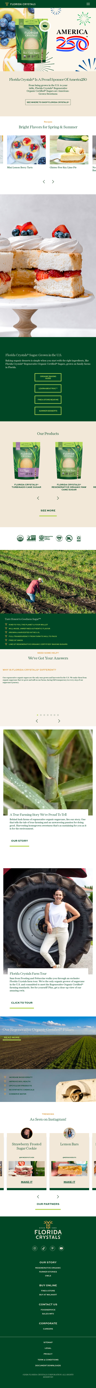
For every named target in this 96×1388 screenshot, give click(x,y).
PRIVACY (48, 1354)
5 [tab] (52, 715)
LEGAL (48, 1348)
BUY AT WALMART (48, 1294)
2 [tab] (41, 715)
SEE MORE (48, 510)
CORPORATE (48, 1323)
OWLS (48, 1276)
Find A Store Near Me (48, 399)
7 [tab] (58, 715)
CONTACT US (48, 1304)
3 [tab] (45, 715)
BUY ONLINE (48, 1285)
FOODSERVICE (48, 1310)
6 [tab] (55, 715)
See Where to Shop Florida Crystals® (48, 102)
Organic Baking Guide (48, 377)
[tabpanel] (45, 676)
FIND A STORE (48, 1291)
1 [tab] (38, 715)
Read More (12, 1037)
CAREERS (48, 1329)
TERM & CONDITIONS (48, 1359)
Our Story (48, 1262)
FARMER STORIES (48, 1272)
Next (52, 180)
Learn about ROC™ (48, 388)
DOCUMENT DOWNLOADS (48, 1365)
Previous (44, 180)
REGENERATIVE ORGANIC (48, 1268)
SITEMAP (48, 1342)
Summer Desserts (48, 410)
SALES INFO (48, 1314)
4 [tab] (48, 715)
